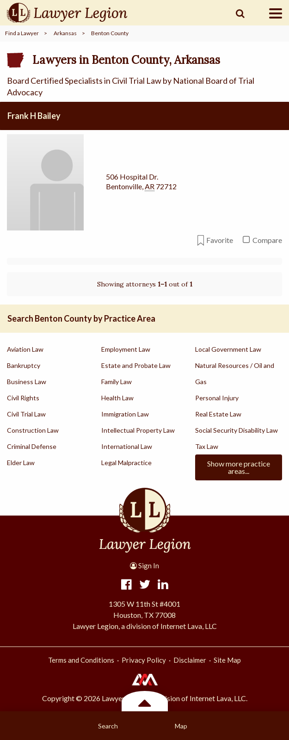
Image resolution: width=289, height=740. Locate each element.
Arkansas (65, 33)
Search (108, 726)
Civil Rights (23, 398)
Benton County (110, 33)
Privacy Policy (144, 660)
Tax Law (206, 446)
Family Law (116, 382)
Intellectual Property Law (138, 430)
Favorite (215, 240)
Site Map (227, 660)
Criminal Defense (31, 446)
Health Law (117, 398)
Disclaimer (189, 660)
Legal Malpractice (126, 462)
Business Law (26, 382)
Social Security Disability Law (236, 430)
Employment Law (125, 349)
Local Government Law (228, 349)
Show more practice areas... (238, 467)
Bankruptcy (23, 365)
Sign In (144, 565)
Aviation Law (25, 349)
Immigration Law (125, 414)
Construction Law (33, 430)
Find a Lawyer (22, 33)
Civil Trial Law (26, 414)
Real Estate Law (218, 414)
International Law (126, 446)
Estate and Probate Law (136, 365)
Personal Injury (217, 398)
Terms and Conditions (81, 660)
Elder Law (21, 462)
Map (181, 726)
